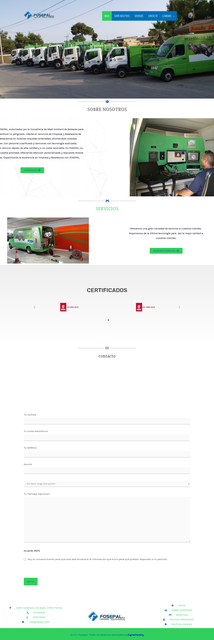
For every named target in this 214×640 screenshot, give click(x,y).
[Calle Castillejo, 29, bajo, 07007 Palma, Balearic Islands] (107, 387)
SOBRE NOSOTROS (122, 16)
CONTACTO (153, 16)
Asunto (107, 469)
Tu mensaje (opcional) (107, 518)
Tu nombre (107, 419)
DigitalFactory (136, 634)
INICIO (106, 16)
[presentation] (107, 572)
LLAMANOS (166, 16)
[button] (34, 307)
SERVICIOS (138, 16)
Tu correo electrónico (107, 436)
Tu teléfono (107, 452)
